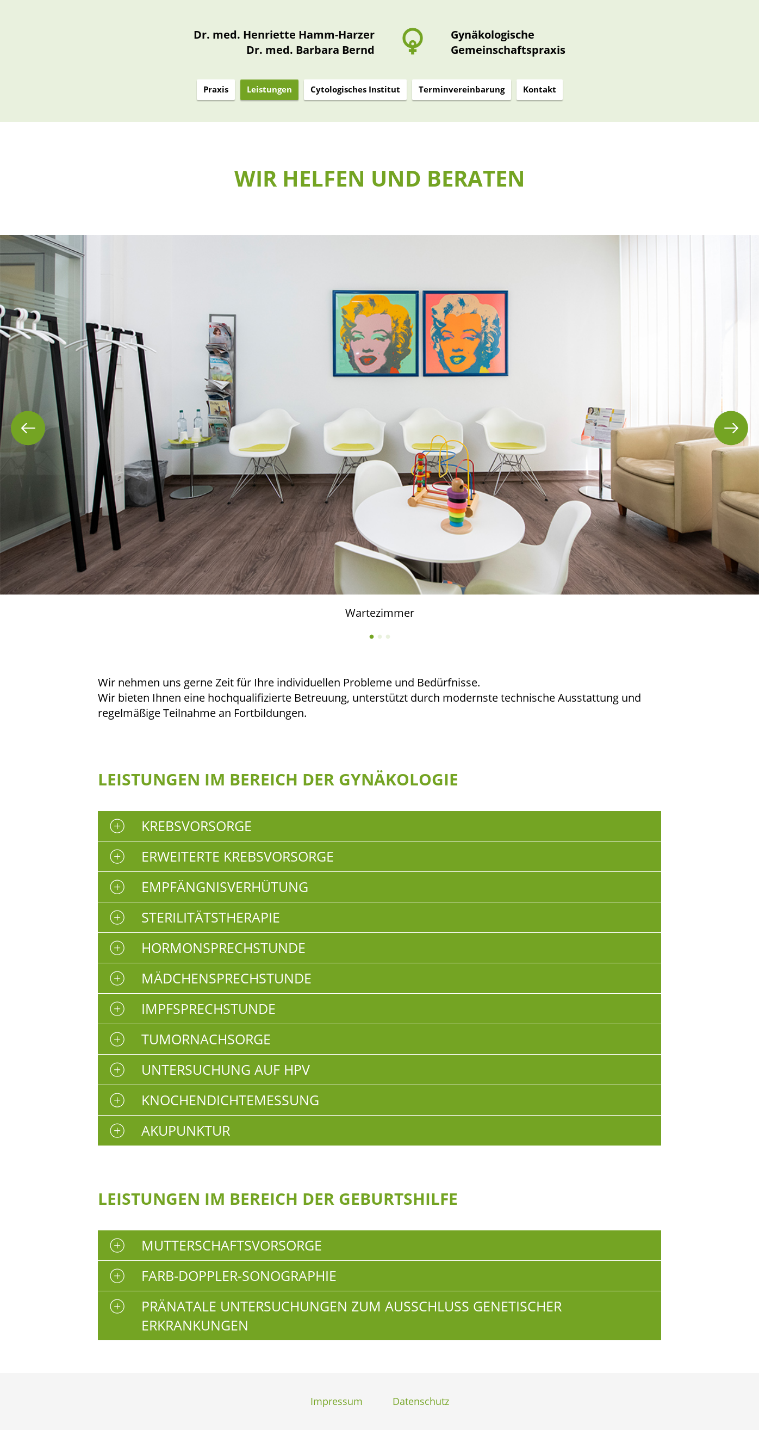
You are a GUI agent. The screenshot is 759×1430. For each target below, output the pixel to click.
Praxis (215, 89)
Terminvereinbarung (462, 89)
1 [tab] (372, 637)
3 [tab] (388, 637)
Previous (28, 428)
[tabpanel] (379, 428)
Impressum (336, 1401)
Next (731, 428)
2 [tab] (380, 637)
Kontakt (539, 89)
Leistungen (269, 89)
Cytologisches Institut (355, 89)
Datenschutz (421, 1401)
